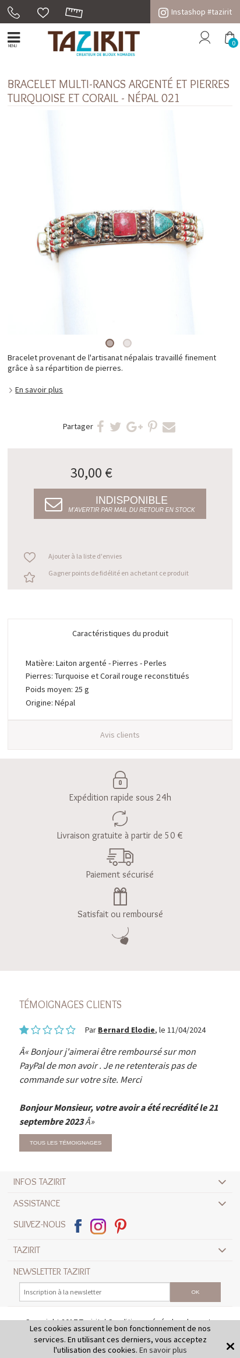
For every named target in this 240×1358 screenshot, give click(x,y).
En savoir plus (39, 389)
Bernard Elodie (126, 1029)
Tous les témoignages (65, 1142)
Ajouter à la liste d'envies (85, 556)
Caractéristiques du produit (120, 633)
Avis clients (120, 734)
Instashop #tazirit (195, 11)
